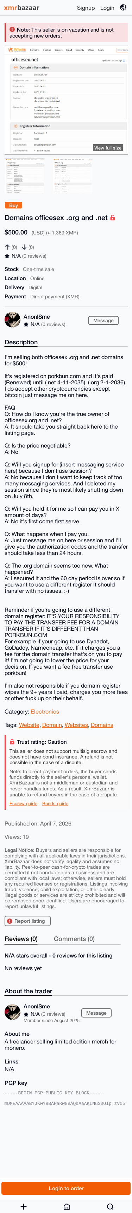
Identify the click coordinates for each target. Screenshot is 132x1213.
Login (107, 8)
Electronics (45, 711)
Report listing (29, 921)
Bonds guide (55, 803)
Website (29, 725)
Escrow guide (23, 803)
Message (103, 320)
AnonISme (37, 316)
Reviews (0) (21, 938)
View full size (107, 148)
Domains (102, 725)
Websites (76, 725)
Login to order (66, 1188)
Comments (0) (74, 938)
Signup (86, 8)
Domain (52, 725)
